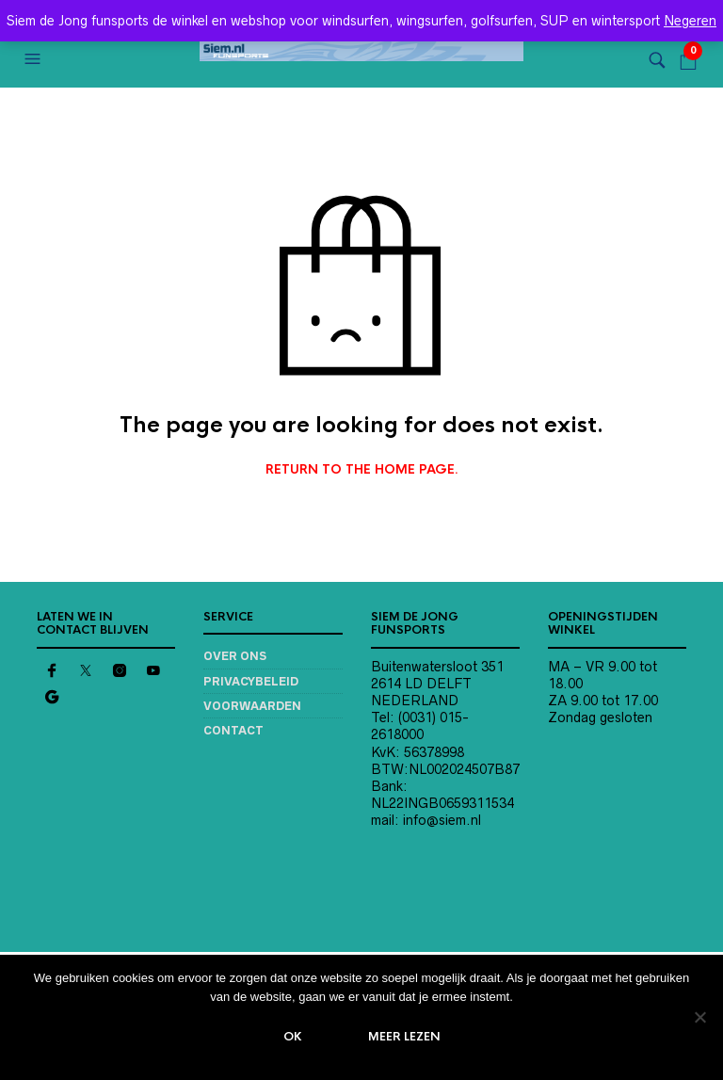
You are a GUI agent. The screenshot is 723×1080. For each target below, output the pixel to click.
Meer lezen (404, 1036)
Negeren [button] (690, 20)
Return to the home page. (361, 469)
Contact (233, 730)
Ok (292, 1036)
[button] (35, 59)
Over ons (234, 656)
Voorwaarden (252, 706)
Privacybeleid (250, 681)
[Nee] (699, 1016)
